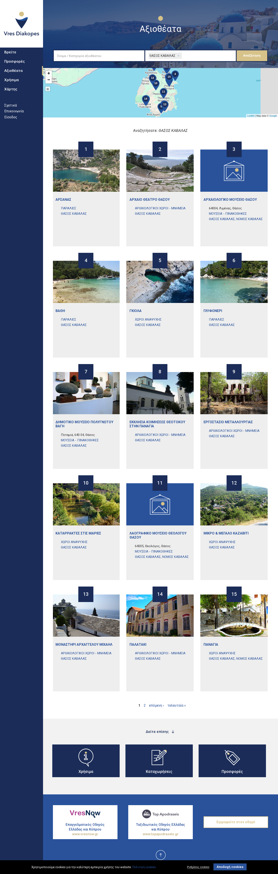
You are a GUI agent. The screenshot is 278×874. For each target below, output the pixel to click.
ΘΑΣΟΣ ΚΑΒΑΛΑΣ (74, 214)
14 (160, 594)
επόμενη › (156, 705)
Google (273, 115)
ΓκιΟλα (136, 311)
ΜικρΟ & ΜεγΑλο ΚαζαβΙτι (226, 533)
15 (234, 594)
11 (160, 483)
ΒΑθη (60, 311)
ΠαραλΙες (68, 208)
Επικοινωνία (14, 113)
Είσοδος (10, 119)
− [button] (48, 80)
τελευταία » (176, 705)
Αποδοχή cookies (230, 867)
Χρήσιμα (11, 81)
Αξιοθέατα (13, 72)
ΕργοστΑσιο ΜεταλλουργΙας (228, 422)
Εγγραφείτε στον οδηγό (235, 822)
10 (86, 483)
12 (234, 483)
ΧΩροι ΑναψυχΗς (148, 319)
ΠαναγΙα (211, 644)
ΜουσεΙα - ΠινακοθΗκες (228, 214)
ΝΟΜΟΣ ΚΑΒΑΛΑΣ (249, 219)
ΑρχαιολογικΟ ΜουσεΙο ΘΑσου (230, 200)
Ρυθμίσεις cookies (198, 867)
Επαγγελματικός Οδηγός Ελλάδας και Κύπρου (85, 830)
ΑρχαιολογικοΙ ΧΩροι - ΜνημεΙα (160, 208)
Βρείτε (10, 54)
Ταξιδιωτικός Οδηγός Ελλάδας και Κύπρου (160, 830)
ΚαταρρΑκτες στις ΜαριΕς (78, 533)
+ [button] (48, 74)
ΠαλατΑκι (138, 644)
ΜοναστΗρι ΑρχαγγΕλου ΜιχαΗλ (84, 644)
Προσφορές (14, 63)
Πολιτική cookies (144, 867)
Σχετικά (10, 107)
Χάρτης (10, 91)
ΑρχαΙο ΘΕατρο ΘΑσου (150, 200)
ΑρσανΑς (63, 200)
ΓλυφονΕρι (213, 311)
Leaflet (250, 115)
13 (86, 594)
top (160, 855)
